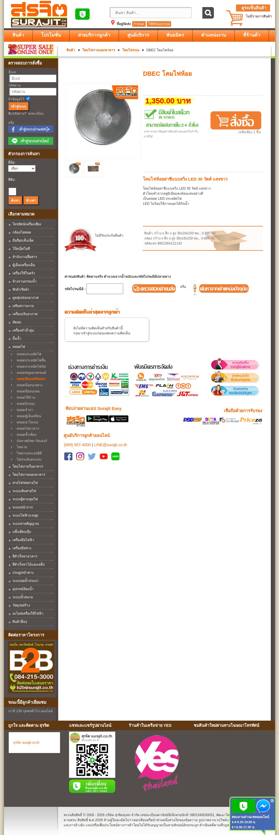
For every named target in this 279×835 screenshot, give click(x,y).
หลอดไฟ (18, 347)
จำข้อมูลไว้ (16, 99)
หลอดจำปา (23, 410)
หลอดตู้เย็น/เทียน (27, 416)
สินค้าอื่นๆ (19, 622)
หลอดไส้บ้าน (24, 397)
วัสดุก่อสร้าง (21, 605)
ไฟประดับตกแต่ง (27, 459)
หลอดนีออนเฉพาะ (28, 385)
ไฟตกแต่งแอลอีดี (28, 453)
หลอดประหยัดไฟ (27, 354)
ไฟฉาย (20, 447)
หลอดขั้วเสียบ (25, 435)
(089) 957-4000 (77, 438)
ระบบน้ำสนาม (22, 597)
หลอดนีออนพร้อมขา (30, 379)
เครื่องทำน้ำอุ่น (23, 330)
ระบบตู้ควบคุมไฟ (25, 499)
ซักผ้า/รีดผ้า (20, 290)
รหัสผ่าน (14, 85)
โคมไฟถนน (130, 50)
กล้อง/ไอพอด (21, 232)
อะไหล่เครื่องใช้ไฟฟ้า (27, 614)
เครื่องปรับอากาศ (24, 314)
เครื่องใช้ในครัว (23, 273)
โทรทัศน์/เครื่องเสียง (26, 224)
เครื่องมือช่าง (21, 548)
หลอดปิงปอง (24, 404)
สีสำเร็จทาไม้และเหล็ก (28, 565)
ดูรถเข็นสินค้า (254, 8)
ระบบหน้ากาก (22, 507)
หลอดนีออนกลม (27, 391)
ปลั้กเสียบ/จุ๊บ (21, 532)
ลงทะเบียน (35, 114)
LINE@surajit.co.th (110, 438)
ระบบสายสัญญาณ (25, 524)
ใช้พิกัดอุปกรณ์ (159, 24)
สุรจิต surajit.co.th (26, 743)
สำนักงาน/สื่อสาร (24, 257)
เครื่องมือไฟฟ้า (23, 540)
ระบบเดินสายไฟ (24, 491)
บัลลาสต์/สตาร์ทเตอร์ (30, 441)
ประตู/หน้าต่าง (23, 573)
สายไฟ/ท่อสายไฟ (25, 483)
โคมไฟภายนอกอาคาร (98, 50)
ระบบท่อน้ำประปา (25, 581)
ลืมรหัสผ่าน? (17, 114)
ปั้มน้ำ (16, 339)
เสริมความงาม (23, 306)
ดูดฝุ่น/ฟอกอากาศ (25, 298)
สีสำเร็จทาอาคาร (24, 556)
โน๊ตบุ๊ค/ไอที (21, 249)
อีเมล (12, 72)
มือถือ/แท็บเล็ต (23, 241)
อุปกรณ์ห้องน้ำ (23, 589)
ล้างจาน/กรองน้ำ (24, 281)
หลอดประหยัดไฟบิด (30, 366)
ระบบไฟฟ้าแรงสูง (25, 516)
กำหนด (139, 24)
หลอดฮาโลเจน (26, 422)
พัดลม (16, 322)
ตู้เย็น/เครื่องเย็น (23, 265)
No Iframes (232, 764)
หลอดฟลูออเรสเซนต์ (30, 373)
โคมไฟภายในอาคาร (27, 466)
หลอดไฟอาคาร (26, 428)
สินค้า (71, 50)
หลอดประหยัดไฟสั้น (30, 360)
